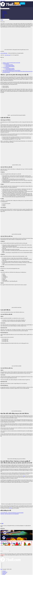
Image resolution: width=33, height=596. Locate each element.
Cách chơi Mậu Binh (3, 53)
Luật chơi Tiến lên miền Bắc (10, 65)
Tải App (3, 16)
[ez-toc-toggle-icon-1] (16, 60)
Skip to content (2, 0)
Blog (3, 15)
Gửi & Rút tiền (4, 13)
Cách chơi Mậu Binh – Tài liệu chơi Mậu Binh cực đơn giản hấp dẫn (11, 512)
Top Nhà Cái (2, 554)
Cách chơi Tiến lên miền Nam (10, 69)
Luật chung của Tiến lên (9, 64)
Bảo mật (3, 574)
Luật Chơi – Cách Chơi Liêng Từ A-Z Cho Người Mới (9, 513)
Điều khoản (4, 573)
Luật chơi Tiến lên (6, 63)
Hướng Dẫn (4, 11)
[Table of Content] (16, 59)
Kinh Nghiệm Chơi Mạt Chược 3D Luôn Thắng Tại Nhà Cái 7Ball (11, 532)
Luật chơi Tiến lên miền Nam (10, 66)
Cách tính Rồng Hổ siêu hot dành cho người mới (8, 537)
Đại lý (3, 17)
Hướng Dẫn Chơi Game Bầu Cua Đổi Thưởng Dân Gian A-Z (11, 543)
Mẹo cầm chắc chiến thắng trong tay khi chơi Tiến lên (11, 70)
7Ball (1, 569)
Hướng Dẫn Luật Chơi (4, 530)
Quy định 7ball (4, 572)
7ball (2, 523)
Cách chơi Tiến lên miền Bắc (10, 68)
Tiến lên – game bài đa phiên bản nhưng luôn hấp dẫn (11, 62)
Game (3, 14)
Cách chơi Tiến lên (6, 67)
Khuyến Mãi (4, 12)
